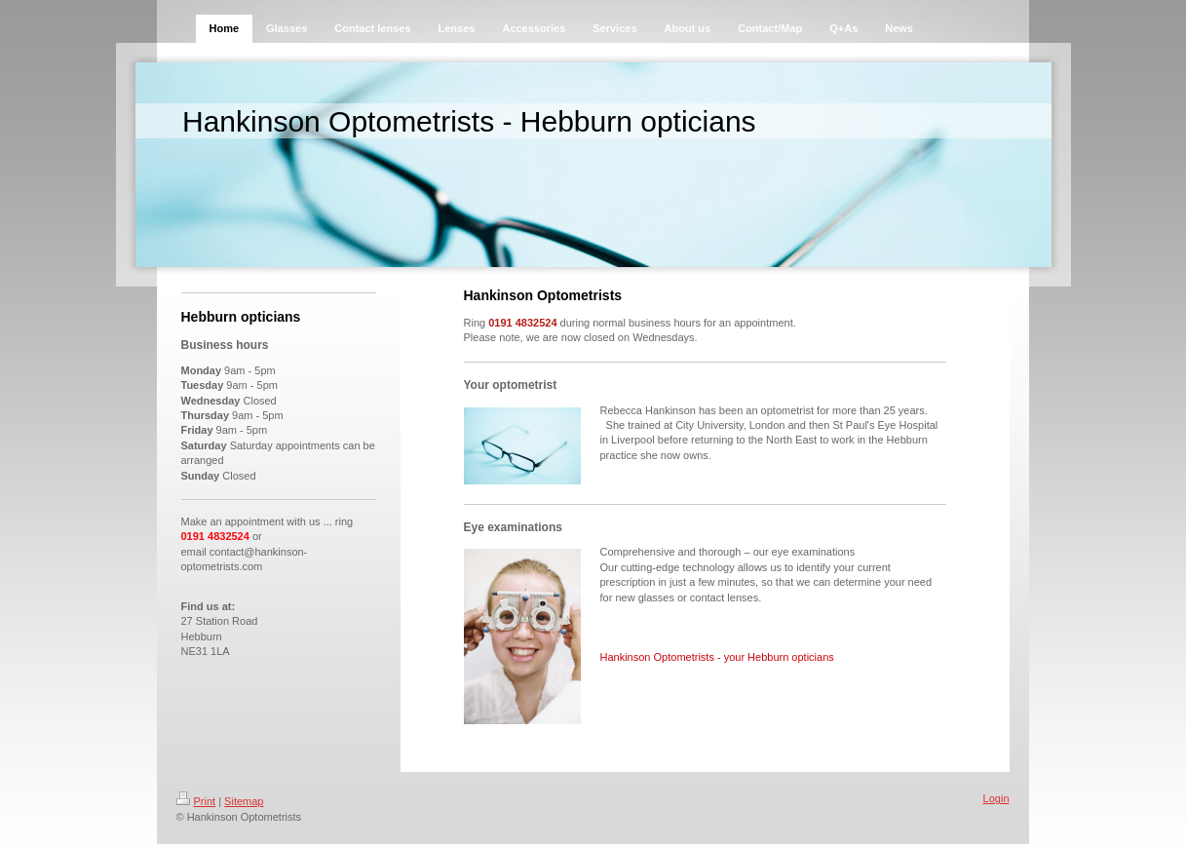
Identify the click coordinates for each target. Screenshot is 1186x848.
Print (196, 801)
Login (996, 798)
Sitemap (243, 801)
